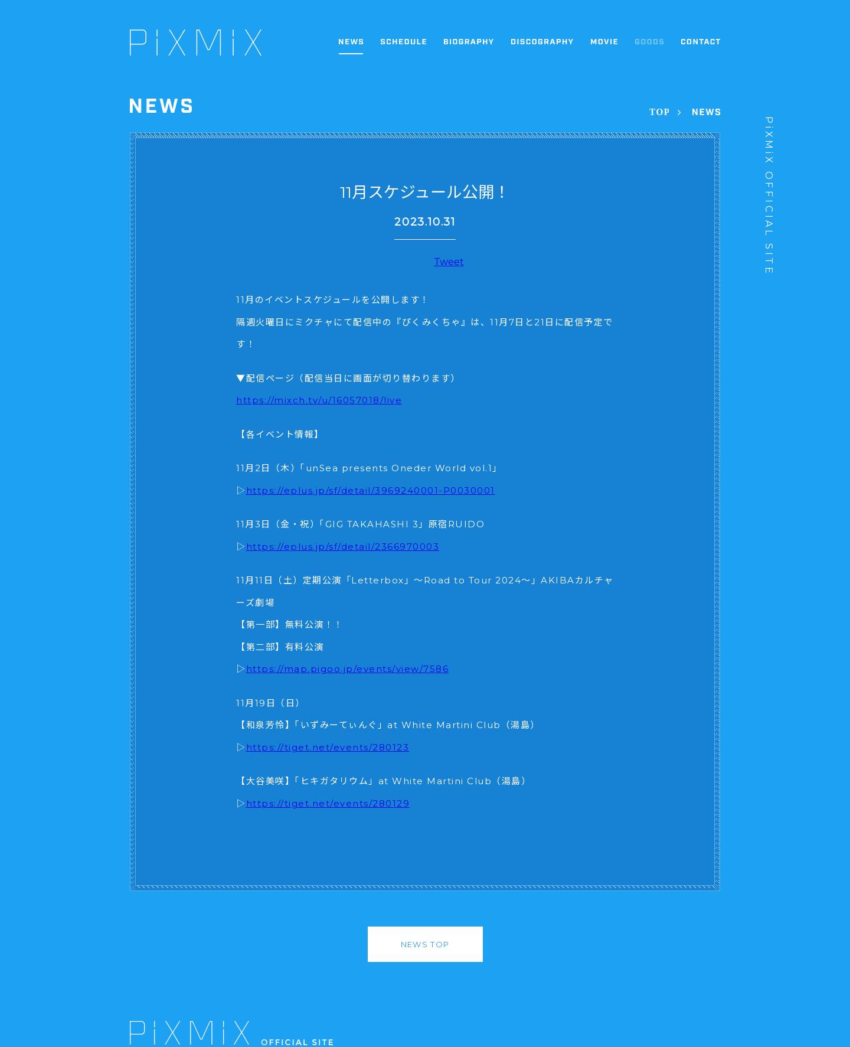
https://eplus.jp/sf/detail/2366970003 (343, 546)
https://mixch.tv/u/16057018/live (319, 400)
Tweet (449, 262)
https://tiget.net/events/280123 (328, 747)
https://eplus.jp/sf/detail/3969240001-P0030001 (370, 490)
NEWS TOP (425, 944)
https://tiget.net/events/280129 (328, 803)
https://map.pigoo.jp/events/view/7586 (347, 668)
